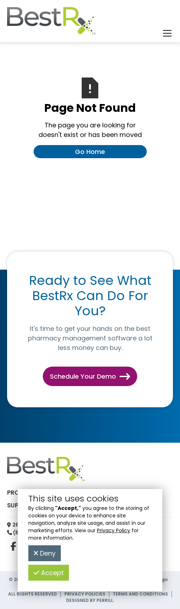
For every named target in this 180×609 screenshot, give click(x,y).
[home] (51, 23)
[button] (166, 33)
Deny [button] (45, 553)
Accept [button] (49, 572)
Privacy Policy (113, 530)
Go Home (90, 151)
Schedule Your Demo (90, 376)
